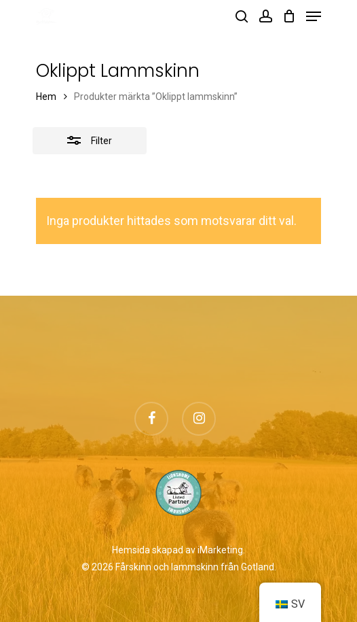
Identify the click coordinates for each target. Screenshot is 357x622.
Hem (46, 96)
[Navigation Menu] (313, 16)
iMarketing (220, 550)
